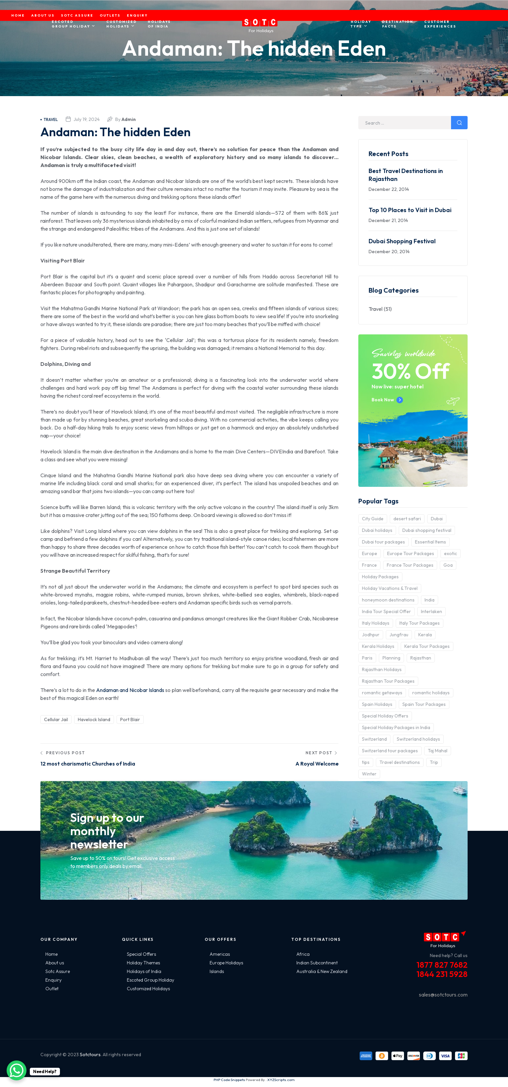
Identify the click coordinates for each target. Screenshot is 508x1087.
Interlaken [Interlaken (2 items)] (431, 611)
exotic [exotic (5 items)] (450, 553)
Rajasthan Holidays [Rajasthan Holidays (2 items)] (382, 669)
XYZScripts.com (281, 1084)
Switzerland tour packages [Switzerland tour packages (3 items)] (390, 751)
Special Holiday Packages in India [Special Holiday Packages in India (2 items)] (396, 727)
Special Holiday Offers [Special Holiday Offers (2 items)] (385, 716)
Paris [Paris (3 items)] (367, 658)
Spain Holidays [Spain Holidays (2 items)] (377, 704)
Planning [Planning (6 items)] (391, 658)
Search (459, 122)
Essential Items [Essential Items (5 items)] (430, 542)
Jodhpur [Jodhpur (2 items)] (371, 635)
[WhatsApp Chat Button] (16, 1070)
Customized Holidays (148, 993)
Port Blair (130, 719)
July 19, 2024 (87, 119)
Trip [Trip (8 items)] (434, 762)
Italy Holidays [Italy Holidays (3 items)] (375, 623)
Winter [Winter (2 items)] (369, 774)
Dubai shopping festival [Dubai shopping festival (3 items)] (426, 530)
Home (51, 959)
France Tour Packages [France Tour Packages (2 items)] (410, 565)
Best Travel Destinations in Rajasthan (406, 175)
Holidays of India (144, 976)
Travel (49, 119)
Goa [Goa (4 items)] (448, 565)
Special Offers (141, 959)
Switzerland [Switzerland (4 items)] (374, 739)
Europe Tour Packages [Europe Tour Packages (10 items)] (410, 553)
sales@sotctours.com (443, 999)
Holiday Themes (143, 967)
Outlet (52, 993)
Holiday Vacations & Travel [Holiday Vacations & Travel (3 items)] (390, 588)
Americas (220, 959)
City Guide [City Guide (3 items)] (372, 519)
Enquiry (53, 985)
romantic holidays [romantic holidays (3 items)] (431, 693)
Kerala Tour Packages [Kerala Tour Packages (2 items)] (427, 646)
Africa (303, 959)
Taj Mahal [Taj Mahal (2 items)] (437, 751)
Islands (217, 976)
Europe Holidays (226, 967)
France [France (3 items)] (369, 565)
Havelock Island (94, 719)
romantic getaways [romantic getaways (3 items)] (382, 693)
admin (129, 119)
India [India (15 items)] (429, 600)
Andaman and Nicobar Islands (130, 690)
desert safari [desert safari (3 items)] (407, 519)
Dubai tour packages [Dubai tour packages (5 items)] (383, 542)
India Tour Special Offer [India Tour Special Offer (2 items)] (386, 611)
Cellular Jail (56, 719)
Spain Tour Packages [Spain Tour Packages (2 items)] (424, 704)
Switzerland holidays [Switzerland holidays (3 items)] (418, 739)
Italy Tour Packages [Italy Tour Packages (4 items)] (419, 623)
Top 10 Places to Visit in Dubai (410, 210)
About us (54, 967)
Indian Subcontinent (317, 967)
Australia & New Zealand (321, 976)
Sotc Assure (57, 976)
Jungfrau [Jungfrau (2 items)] (398, 635)
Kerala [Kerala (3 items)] (425, 635)
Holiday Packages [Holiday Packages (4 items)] (380, 577)
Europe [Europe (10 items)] (369, 553)
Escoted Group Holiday (150, 985)
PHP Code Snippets (229, 1084)
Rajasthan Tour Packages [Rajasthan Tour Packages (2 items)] (388, 681)
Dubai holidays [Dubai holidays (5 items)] (377, 530)
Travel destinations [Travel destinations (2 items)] (400, 762)
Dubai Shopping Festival (402, 241)
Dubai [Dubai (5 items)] (437, 519)
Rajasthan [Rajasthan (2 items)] (420, 658)
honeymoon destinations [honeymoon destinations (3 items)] (388, 600)
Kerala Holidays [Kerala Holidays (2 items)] (378, 646)
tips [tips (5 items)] (366, 762)
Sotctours (90, 1059)
